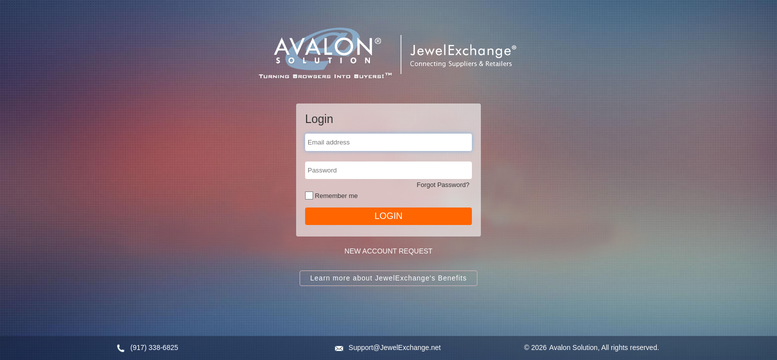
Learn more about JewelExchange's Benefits (388, 278)
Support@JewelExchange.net (395, 348)
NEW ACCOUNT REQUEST (388, 251)
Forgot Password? (443, 184)
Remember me (335, 196)
